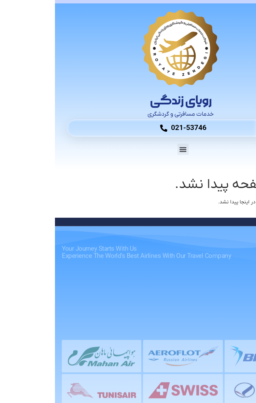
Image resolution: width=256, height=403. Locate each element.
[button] (128, 149)
